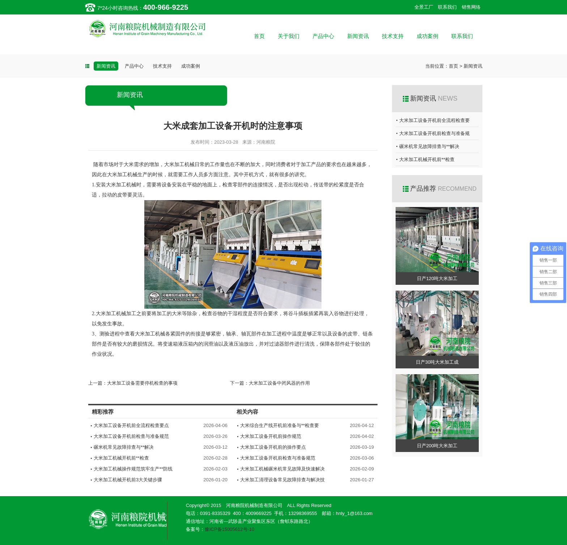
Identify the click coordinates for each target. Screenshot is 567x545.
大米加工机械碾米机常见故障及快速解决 (282, 469)
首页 (259, 36)
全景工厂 (423, 7)
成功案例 (427, 36)
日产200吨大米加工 (437, 445)
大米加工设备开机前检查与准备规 (434, 133)
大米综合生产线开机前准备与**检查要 (279, 425)
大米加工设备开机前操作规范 (270, 436)
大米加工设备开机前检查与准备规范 (131, 436)
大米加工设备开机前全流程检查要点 (131, 425)
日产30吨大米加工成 (437, 362)
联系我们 (447, 7)
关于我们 (288, 36)
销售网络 (471, 7)
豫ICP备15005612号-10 (229, 529)
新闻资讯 (358, 36)
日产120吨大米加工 (437, 278)
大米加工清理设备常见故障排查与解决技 (282, 479)
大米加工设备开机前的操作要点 (273, 447)
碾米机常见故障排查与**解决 (124, 447)
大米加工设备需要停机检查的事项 (142, 383)
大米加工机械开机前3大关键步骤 (128, 479)
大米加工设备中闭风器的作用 (279, 383)
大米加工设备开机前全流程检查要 (434, 120)
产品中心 (323, 36)
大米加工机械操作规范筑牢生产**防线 (133, 469)
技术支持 (393, 36)
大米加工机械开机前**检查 (121, 458)
